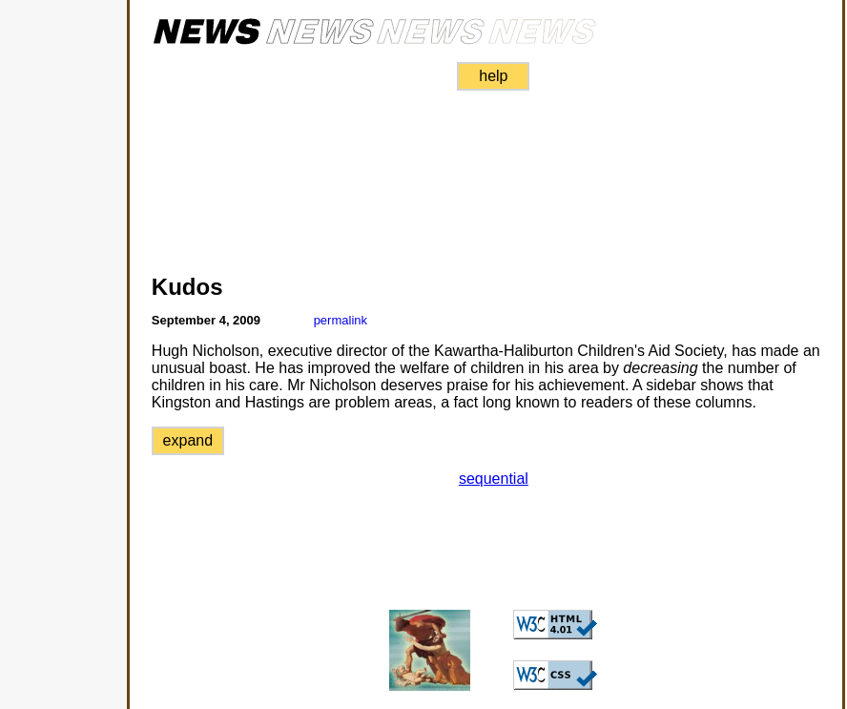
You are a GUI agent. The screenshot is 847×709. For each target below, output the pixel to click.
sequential (493, 478)
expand (188, 440)
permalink (340, 320)
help (493, 76)
